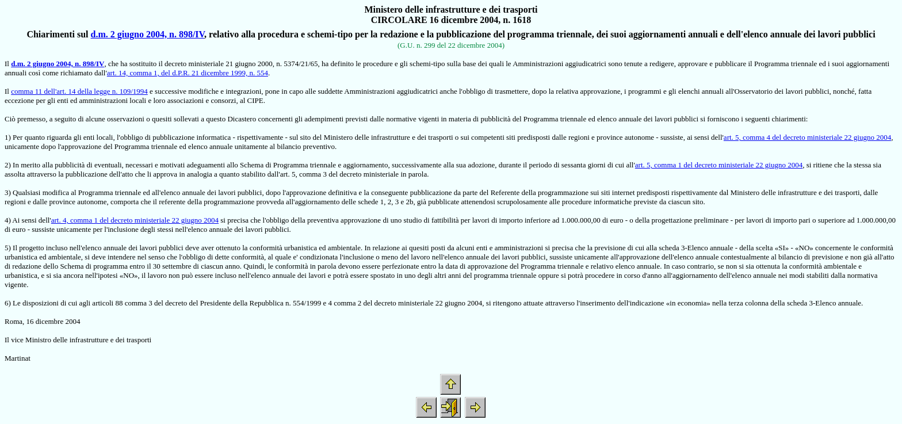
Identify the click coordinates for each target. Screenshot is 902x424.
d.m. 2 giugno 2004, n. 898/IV (148, 34)
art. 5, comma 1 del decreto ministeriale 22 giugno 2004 (718, 165)
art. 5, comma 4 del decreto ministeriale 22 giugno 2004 (807, 137)
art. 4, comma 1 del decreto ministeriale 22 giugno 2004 (135, 220)
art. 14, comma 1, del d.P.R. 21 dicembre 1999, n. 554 (187, 72)
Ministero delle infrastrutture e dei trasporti (450, 9)
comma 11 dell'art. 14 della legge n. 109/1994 (79, 91)
